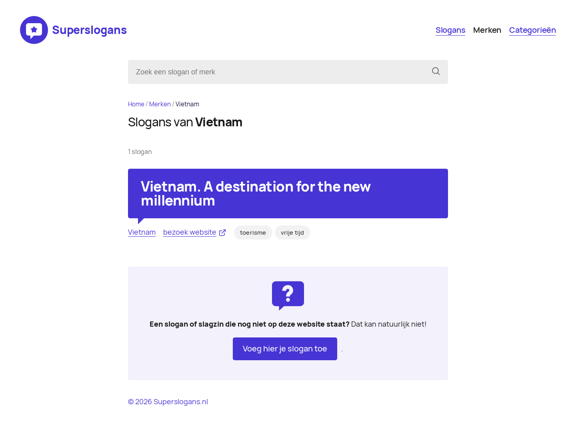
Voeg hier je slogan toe (285, 348)
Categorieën (532, 30)
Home (136, 104)
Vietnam (142, 232)
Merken (487, 30)
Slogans (451, 30)
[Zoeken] (436, 72)
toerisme (253, 233)
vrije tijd (292, 233)
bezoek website (189, 232)
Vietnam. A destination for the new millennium (255, 193)
